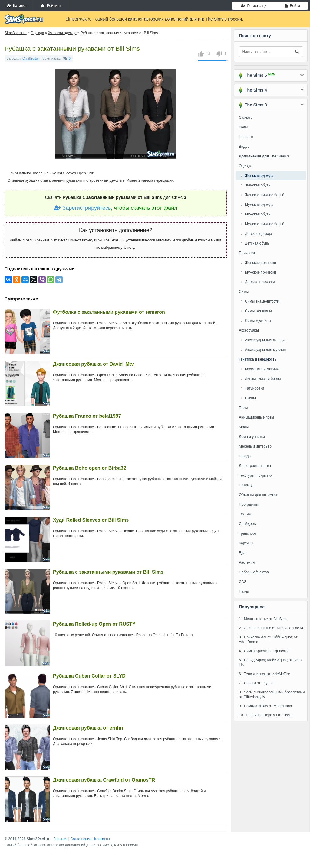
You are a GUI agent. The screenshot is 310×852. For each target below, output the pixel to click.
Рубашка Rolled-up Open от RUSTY (94, 624)
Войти (292, 6)
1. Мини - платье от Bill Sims (263, 619)
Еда (242, 553)
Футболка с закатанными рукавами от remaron (109, 312)
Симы (244, 292)
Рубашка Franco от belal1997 (87, 416)
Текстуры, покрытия (255, 475)
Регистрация (255, 6)
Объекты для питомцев (258, 495)
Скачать (245, 117)
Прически (247, 253)
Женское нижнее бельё (264, 195)
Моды (244, 427)
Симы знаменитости (262, 301)
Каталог (17, 6)
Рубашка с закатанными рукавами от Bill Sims (108, 572)
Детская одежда (258, 234)
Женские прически (260, 263)
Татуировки (254, 388)
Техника (245, 514)
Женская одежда (259, 175)
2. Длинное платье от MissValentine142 (272, 628)
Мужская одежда (259, 204)
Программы (249, 504)
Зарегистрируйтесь (82, 208)
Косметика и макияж (262, 369)
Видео (244, 146)
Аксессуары (249, 330)
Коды (243, 127)
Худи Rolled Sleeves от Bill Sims (91, 520)
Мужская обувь (257, 214)
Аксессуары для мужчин (265, 350)
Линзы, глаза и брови (263, 379)
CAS (242, 582)
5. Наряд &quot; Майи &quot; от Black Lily (270, 662)
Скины (250, 398)
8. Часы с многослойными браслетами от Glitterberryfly (272, 694)
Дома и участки (252, 437)
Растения (247, 562)
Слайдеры (247, 524)
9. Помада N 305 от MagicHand (265, 706)
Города (245, 456)
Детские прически (260, 282)
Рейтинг (51, 6)
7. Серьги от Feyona (256, 683)
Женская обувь (257, 185)
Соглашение (80, 839)
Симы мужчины (258, 321)
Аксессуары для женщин (266, 340)
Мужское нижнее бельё (264, 224)
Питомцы (246, 485)
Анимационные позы (256, 417)
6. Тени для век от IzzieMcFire (264, 674)
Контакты (102, 839)
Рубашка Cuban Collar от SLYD (89, 676)
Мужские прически (260, 272)
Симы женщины (258, 311)
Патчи (244, 591)
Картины (246, 543)
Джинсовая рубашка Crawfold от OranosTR (104, 779)
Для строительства (255, 466)
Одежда (245, 166)
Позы (243, 408)
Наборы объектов (254, 572)
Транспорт (247, 533)
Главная (61, 839)
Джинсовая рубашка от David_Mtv (93, 364)
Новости (246, 137)
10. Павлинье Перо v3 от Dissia (265, 715)
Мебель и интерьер (255, 446)
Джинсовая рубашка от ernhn (88, 728)
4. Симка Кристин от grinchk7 (264, 651)
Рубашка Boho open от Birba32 (89, 468)
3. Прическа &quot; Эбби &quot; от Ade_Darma (268, 639)
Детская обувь (257, 243)
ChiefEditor (30, 58)
